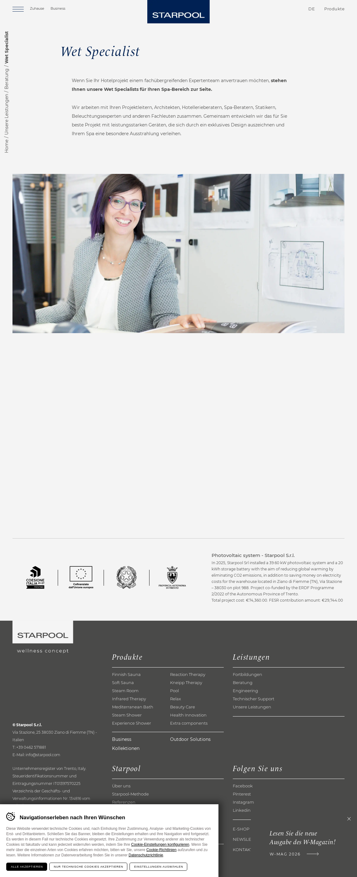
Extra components (189, 723)
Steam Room (125, 690)
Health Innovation (188, 714)
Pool (174, 690)
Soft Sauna (123, 682)
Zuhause (37, 8)
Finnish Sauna (126, 674)
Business (58, 8)
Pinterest (242, 793)
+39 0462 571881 (31, 747)
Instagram (243, 802)
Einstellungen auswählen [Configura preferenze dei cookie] (158, 866)
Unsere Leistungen (6, 114)
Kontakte (275, 9)
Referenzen (123, 802)
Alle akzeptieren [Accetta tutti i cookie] (27, 866)
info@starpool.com (43, 754)
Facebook (243, 785)
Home (6, 146)
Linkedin (242, 810)
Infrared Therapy (129, 698)
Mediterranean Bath (132, 706)
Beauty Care (182, 706)
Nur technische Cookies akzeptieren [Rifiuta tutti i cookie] (88, 866)
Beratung (6, 78)
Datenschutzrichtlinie (146, 855)
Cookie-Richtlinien (161, 850)
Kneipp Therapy (186, 682)
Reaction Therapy (187, 674)
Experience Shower (131, 723)
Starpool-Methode (130, 793)
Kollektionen (125, 748)
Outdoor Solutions (190, 739)
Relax (175, 698)
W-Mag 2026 (285, 854)
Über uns (121, 785)
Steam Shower (127, 714)
